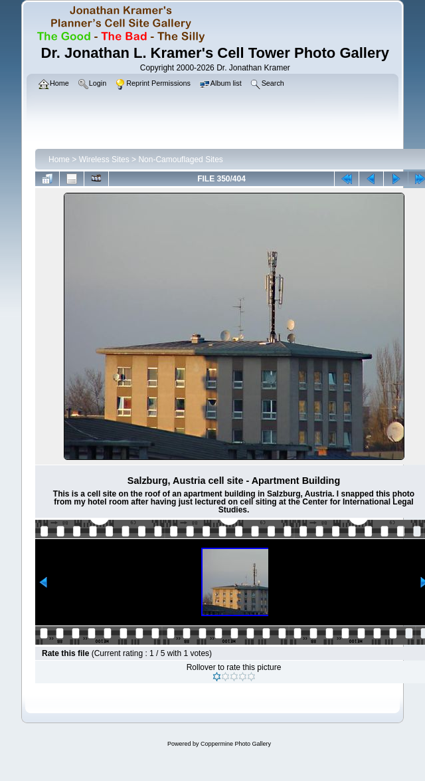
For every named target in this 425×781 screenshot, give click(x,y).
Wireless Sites (104, 159)
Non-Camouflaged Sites (180, 159)
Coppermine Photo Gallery (236, 743)
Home (59, 159)
